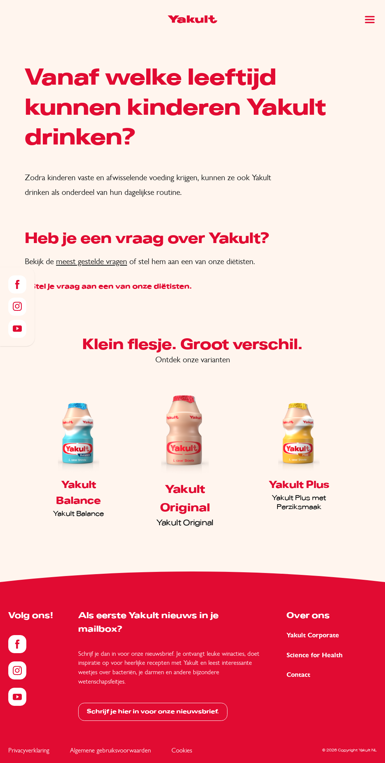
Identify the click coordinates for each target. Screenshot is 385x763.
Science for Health (314, 655)
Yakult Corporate (312, 635)
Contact (298, 675)
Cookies (181, 750)
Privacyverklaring (28, 750)
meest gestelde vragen (91, 261)
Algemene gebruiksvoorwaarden (110, 750)
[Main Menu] (370, 19)
